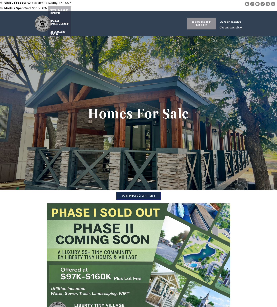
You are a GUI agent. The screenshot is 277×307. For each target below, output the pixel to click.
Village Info (85, 22)
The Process (118, 22)
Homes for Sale (154, 22)
